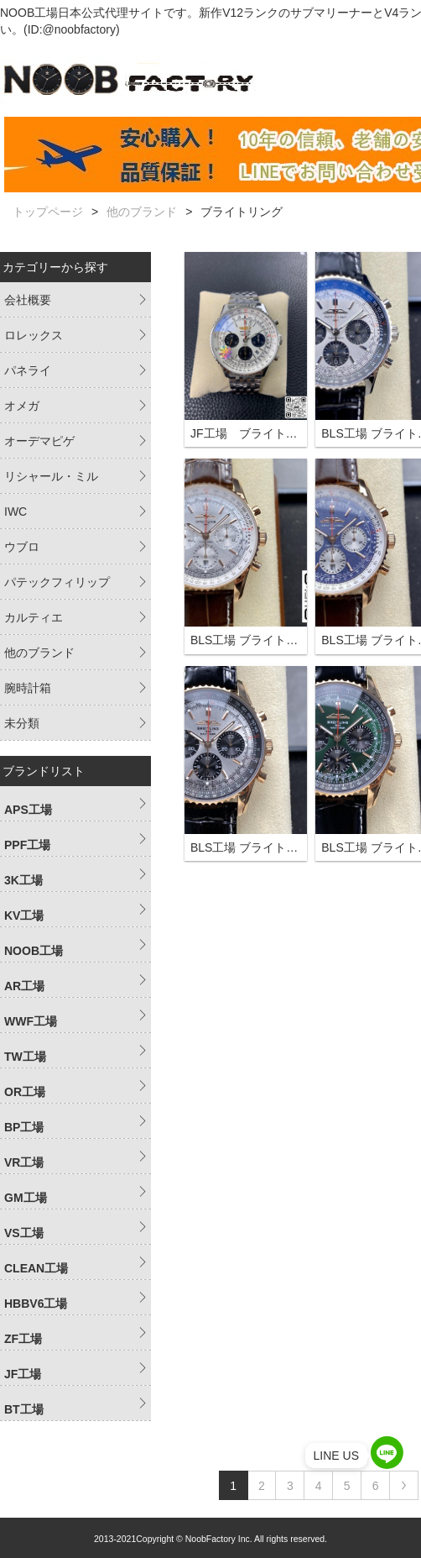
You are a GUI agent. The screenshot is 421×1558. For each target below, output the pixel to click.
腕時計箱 (27, 688)
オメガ (21, 405)
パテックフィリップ (57, 582)
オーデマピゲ (39, 441)
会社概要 (27, 300)
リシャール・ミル (51, 476)
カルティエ (33, 617)
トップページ (48, 211)
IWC (15, 511)
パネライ (27, 370)
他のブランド (142, 211)
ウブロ (21, 546)
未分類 (21, 723)
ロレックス (33, 335)
